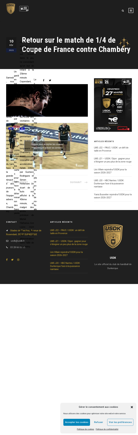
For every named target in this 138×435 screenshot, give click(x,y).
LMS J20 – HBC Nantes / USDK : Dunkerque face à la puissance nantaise (109, 183)
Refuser (98, 422)
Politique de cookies (85, 429)
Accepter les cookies (76, 422)
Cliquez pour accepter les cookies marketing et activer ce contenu (47, 146)
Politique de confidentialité (107, 429)
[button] (131, 407)
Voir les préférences (120, 422)
